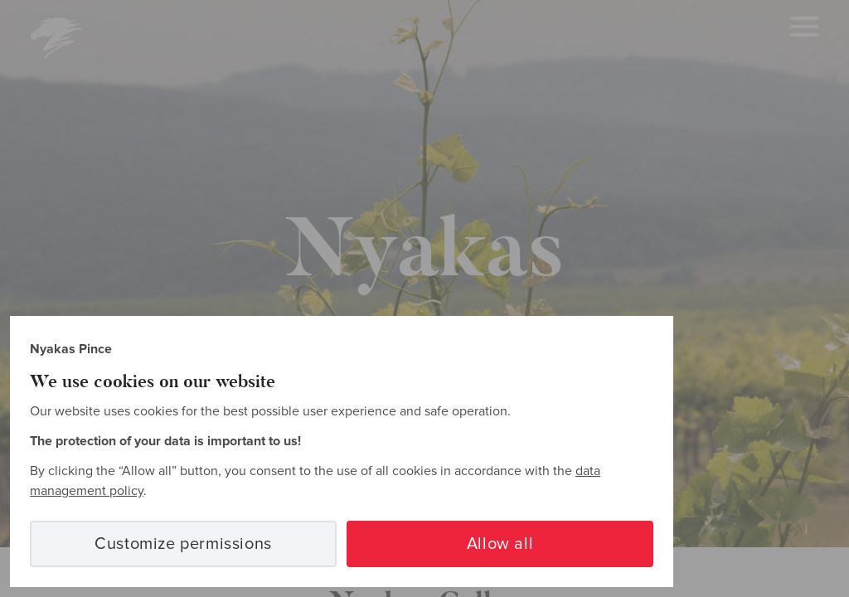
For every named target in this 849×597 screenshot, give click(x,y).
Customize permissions (183, 544)
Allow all (500, 544)
